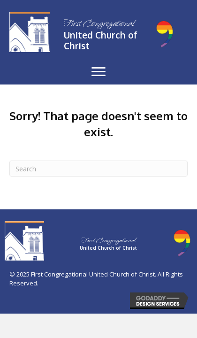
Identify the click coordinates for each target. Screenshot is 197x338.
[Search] (98, 169)
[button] (98, 72)
